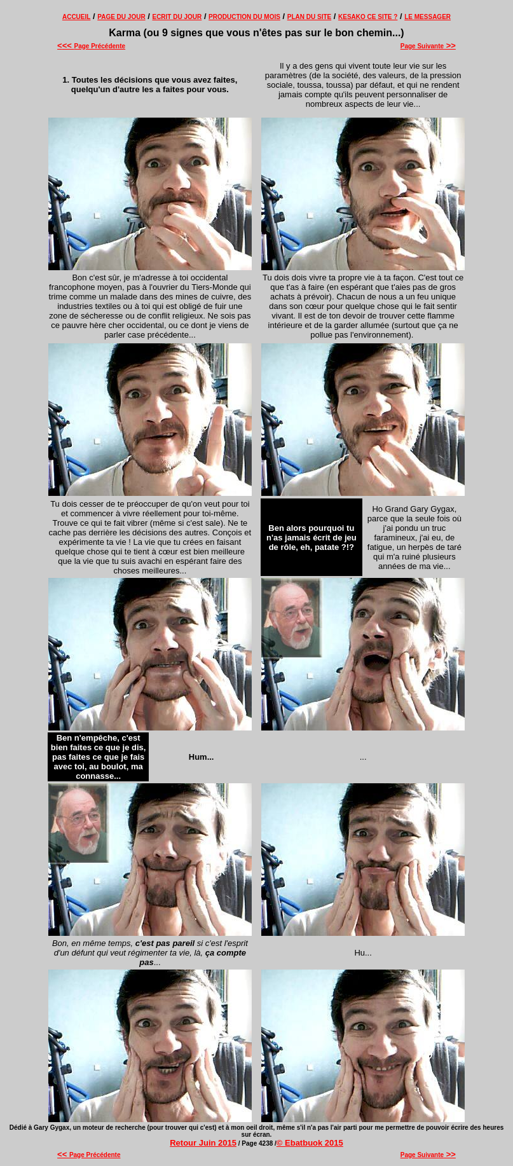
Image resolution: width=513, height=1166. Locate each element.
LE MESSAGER (427, 16)
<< (68, 45)
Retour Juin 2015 (203, 1143)
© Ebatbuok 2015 (310, 1143)
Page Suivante (428, 46)
